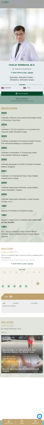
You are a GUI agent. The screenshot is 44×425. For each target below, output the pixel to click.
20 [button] (3, 289)
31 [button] (26, 291)
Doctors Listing (8, 10)
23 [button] (20, 289)
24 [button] (26, 289)
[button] (42, 275)
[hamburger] (41, 2)
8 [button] (14, 283)
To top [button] (41, 422)
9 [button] (20, 283)
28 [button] (8, 291)
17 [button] (26, 286)
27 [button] (3, 291)
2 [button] (20, 281)
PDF (25, 72)
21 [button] (8, 289)
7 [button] (8, 283)
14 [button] (8, 286)
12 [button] (37, 283)
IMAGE (30, 72)
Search (41, 5)
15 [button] (14, 286)
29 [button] (14, 291)
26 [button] (37, 289)
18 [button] (32, 286)
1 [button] (14, 281)
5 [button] (37, 281)
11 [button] (32, 283)
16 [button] (20, 286)
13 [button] (3, 286)
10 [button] (26, 283)
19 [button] (37, 286)
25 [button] (32, 289)
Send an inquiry (22, 98)
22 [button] (14, 289)
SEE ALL (4, 337)
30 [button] (20, 291)
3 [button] (26, 281)
